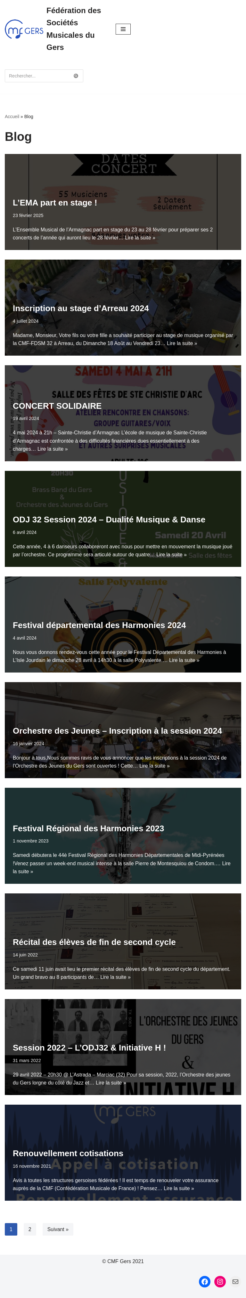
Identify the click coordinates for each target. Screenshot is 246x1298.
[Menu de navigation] (123, 29)
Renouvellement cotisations (68, 1153)
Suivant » (58, 1229)
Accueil (12, 116)
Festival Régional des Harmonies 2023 (88, 828)
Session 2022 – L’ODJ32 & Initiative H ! (89, 1047)
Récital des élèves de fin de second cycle (94, 942)
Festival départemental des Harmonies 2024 (99, 625)
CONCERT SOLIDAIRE (57, 405)
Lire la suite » (141, 237)
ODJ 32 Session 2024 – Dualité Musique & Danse (109, 519)
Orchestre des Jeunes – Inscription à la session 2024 (117, 731)
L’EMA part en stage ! (55, 202)
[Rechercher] (37, 75)
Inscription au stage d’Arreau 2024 (81, 308)
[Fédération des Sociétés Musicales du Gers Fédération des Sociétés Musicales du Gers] (55, 29)
